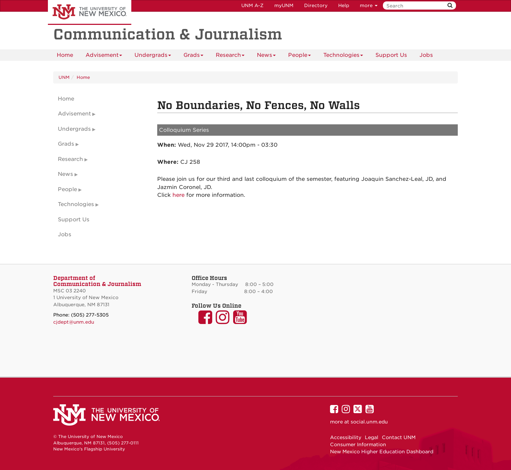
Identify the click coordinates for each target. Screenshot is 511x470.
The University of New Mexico (89, 12)
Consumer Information (358, 444)
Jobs (426, 55)
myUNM (283, 5)
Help (343, 5)
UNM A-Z (252, 5)
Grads (193, 56)
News (266, 56)
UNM (64, 77)
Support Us (391, 55)
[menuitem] (65, 55)
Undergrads (152, 56)
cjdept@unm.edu (73, 322)
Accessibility (345, 437)
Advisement (104, 56)
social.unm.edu (369, 422)
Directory (316, 5)
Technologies (343, 56)
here (178, 195)
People (299, 56)
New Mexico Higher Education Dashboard (381, 451)
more (369, 5)
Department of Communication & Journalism (97, 281)
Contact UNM (399, 437)
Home (65, 55)
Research (230, 56)
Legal (371, 437)
